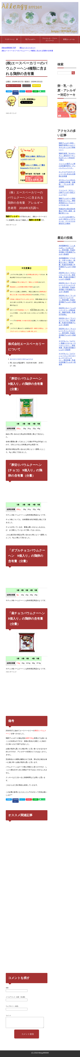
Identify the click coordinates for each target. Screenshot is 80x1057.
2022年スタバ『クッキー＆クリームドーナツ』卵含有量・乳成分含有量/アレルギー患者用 (67, 300)
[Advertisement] (26, 129)
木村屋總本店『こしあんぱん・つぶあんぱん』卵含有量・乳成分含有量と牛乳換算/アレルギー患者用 (67, 250)
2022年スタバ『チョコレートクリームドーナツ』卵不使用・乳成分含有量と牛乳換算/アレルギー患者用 (67, 287)
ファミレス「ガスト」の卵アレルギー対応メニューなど (67, 192)
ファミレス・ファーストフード (49, 39)
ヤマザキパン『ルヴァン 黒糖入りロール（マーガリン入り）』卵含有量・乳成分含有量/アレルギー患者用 (67, 345)
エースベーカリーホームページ (21, 359)
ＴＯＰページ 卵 (11, 39)
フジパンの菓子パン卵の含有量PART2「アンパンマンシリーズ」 (67, 166)
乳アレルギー (30, 39)
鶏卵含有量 (36, 85)
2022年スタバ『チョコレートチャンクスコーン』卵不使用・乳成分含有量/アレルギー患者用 (67, 333)
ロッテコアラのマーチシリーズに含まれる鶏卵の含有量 (67, 174)
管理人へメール (69, 39)
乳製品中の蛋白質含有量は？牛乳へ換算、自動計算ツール (67, 211)
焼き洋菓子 (26, 85)
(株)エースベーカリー (13, 85)
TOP (9, 48)
